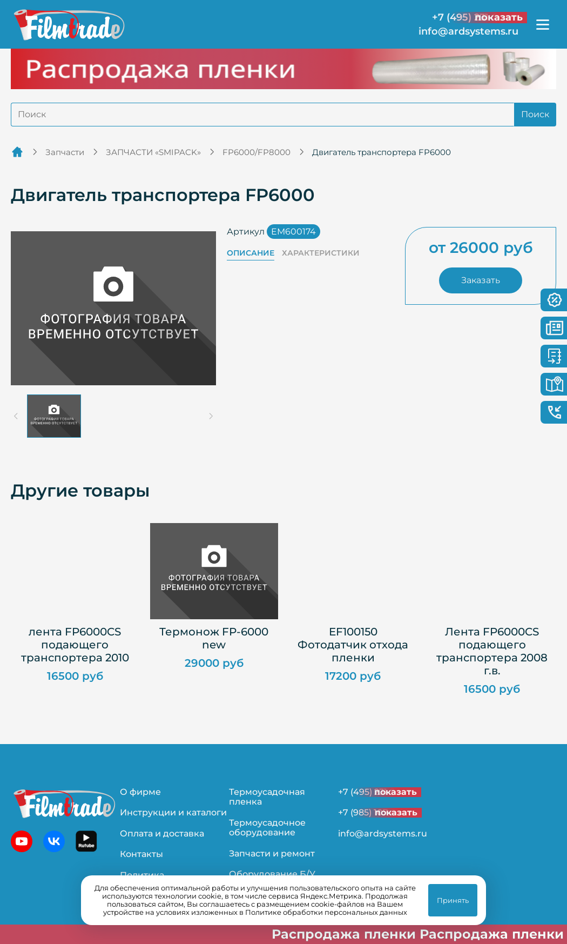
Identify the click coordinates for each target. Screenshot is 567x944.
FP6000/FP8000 (256, 152)
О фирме (140, 792)
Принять (453, 900)
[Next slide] (210, 416)
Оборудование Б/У (272, 874)
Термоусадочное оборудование (267, 828)
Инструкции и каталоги (173, 812)
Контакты (141, 854)
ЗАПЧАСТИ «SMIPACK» (153, 152)
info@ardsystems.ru (468, 31)
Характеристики (321, 253)
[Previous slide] (16, 416)
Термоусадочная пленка (267, 797)
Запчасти (64, 152)
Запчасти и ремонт (272, 853)
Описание (250, 253)
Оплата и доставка (162, 833)
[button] (54, 416)
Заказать (480, 280)
